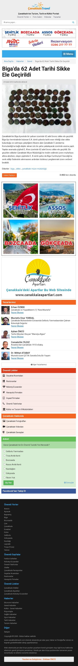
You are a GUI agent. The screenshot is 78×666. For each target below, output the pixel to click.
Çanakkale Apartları (12, 591)
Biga (6, 517)
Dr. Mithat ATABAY (20, 353)
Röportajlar (8, 611)
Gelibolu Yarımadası (13, 451)
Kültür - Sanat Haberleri (13, 608)
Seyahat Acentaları (13, 375)
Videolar (47, 17)
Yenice (6, 550)
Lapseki (7, 544)
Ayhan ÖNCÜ (17, 331)
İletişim (7, 632)
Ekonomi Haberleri (11, 603)
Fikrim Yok (9, 478)
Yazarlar (57, 17)
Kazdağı (7, 541)
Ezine (6, 532)
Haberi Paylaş (9, 175)
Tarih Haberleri (9, 620)
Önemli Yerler (24, 17)
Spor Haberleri (10, 617)
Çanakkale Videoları (13, 426)
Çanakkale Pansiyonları (13, 570)
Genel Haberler (10, 605)
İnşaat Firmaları (11, 398)
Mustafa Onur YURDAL (22, 318)
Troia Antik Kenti (11, 456)
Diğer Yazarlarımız (39, 365)
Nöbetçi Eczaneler (12, 387)
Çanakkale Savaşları (13, 432)
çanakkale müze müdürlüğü (34, 169)
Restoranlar (10, 381)
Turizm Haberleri (10, 623)
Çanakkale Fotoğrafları (14, 421)
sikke (18, 169)
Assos (6, 509)
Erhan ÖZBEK (18, 307)
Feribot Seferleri (10, 559)
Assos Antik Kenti (12, 464)
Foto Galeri (37, 17)
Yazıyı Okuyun (17, 313)
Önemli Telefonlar (12, 403)
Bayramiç (7, 515)
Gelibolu (7, 535)
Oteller (6, 567)
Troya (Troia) (9, 547)
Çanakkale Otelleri (11, 588)
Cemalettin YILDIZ (20, 342)
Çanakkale (8, 526)
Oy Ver (8, 483)
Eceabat (7, 529)
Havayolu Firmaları (12, 392)
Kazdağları (9, 469)
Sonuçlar (69, 483)
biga (12, 169)
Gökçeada (9, 473)
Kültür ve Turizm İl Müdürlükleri (18, 409)
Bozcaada (9, 460)
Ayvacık (7, 512)
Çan (5, 523)
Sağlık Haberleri (10, 614)
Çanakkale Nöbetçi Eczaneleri (16, 594)
